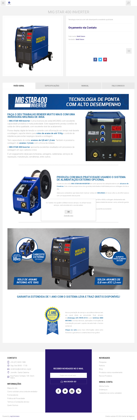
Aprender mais (68, 215)
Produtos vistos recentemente (110, 372)
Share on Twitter (100, 59)
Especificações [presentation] (52, 86)
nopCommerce (14, 416)
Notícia (102, 366)
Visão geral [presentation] (18, 86)
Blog (101, 369)
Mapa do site (12, 388)
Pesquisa (102, 362)
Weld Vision (81, 36)
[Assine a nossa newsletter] (68, 375)
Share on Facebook (95, 59)
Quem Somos (12, 405)
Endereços (103, 390)
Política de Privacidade (16, 398)
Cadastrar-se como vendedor (110, 393)
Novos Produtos (105, 376)
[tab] (18, 85)
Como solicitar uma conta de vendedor (22, 392)
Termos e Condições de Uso (18, 402)
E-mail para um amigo (129, 51)
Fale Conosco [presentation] (118, 86)
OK (68, 212)
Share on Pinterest (105, 59)
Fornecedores (12, 395)
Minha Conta (104, 386)
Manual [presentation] (85, 86)
